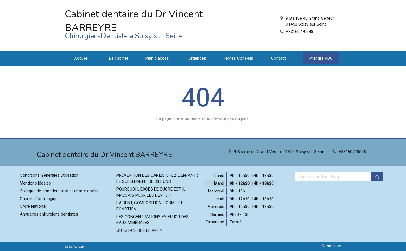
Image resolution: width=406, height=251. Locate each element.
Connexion (331, 245)
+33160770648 (299, 31)
